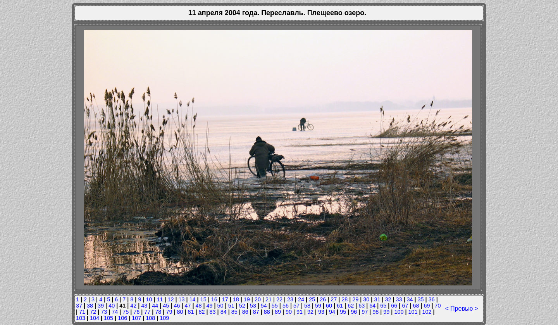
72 (93, 312)
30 (366, 299)
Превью (461, 308)
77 (147, 312)
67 (405, 306)
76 (136, 312)
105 (108, 318)
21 (268, 299)
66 (394, 306)
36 (432, 299)
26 (323, 299)
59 (318, 306)
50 (220, 306)
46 (177, 306)
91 (299, 312)
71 (82, 312)
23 (290, 299)
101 (412, 312)
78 (158, 312)
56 (285, 306)
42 (133, 306)
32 (388, 299)
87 (256, 312)
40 (111, 306)
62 (351, 306)
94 (332, 312)
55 (275, 306)
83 (213, 312)
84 (223, 312)
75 (125, 312)
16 (214, 299)
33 (399, 299)
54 (264, 306)
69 (427, 306)
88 (267, 312)
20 (258, 299)
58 (307, 306)
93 (321, 312)
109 (164, 318)
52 (242, 306)
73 (104, 312)
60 (329, 306)
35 (421, 299)
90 (289, 312)
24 (301, 299)
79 (169, 312)
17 (225, 299)
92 (310, 312)
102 (426, 312)
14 (192, 299)
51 (231, 306)
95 (343, 312)
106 (122, 318)
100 (398, 312)
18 (236, 299)
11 (160, 299)
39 (101, 306)
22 (279, 299)
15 (203, 299)
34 (410, 299)
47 (187, 306)
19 (247, 299)
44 (155, 306)
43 (144, 306)
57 (296, 306)
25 (312, 299)
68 (416, 306)
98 (375, 312)
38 (90, 306)
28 (344, 299)
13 (182, 299)
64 (372, 306)
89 (278, 312)
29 (355, 299)
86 (245, 312)
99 (386, 312)
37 (79, 306)
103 (80, 318)
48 (199, 306)
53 (253, 306)
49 (210, 306)
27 (334, 299)
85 (234, 312)
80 (180, 312)
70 (438, 306)
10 (149, 299)
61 (340, 306)
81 (191, 312)
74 (115, 312)
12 (171, 299)
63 (361, 306)
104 (94, 318)
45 (166, 306)
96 (354, 312)
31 (377, 299)
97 (365, 312)
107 (136, 318)
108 (150, 318)
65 (383, 306)
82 (202, 312)
